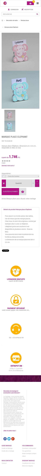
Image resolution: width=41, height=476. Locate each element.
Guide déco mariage (8, 451)
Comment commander (29, 448)
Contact (4, 463)
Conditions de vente (28, 463)
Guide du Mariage (7, 448)
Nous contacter (7, 460)
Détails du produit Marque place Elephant (17, 209)
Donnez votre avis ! (8, 166)
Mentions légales (27, 466)
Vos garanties (26, 451)
